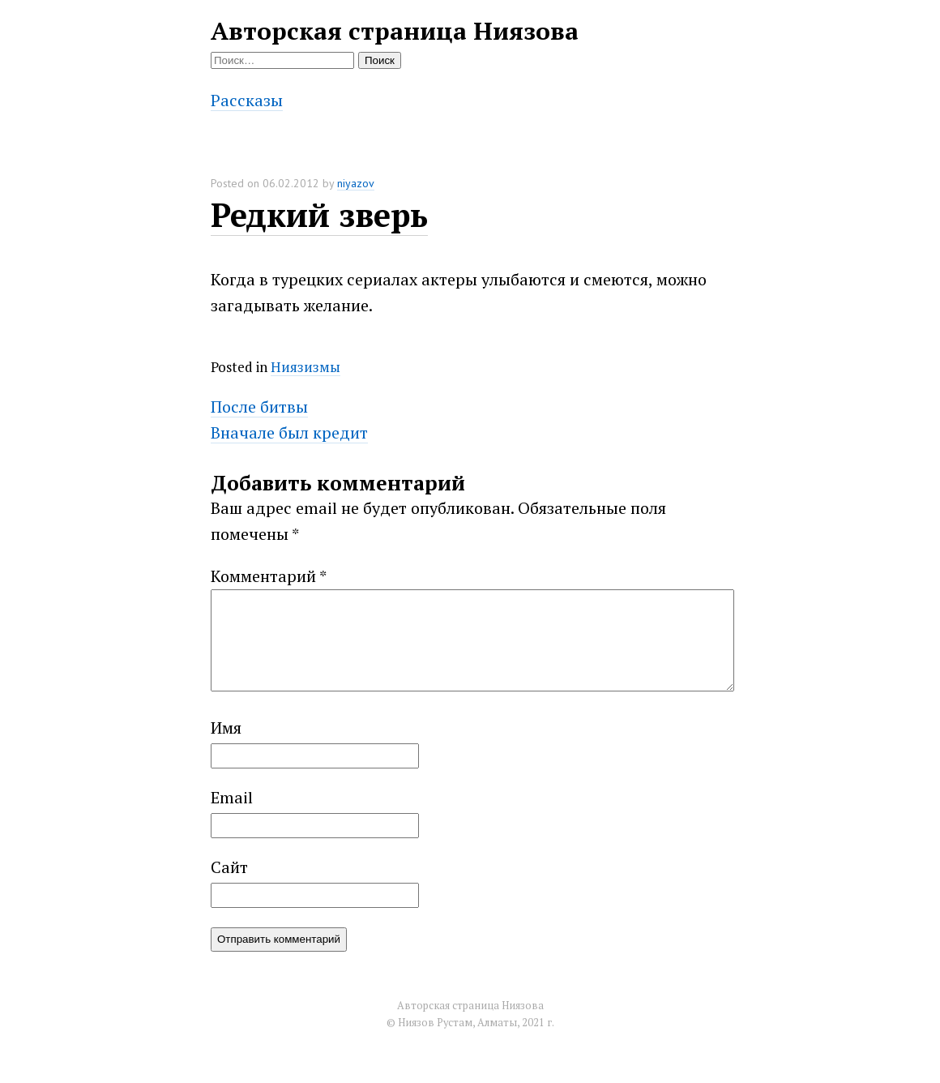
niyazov (355, 183)
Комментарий (269, 576)
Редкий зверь (319, 214)
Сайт (229, 886)
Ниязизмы (305, 366)
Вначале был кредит (289, 432)
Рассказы (247, 100)
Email (232, 817)
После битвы (259, 406)
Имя (226, 747)
